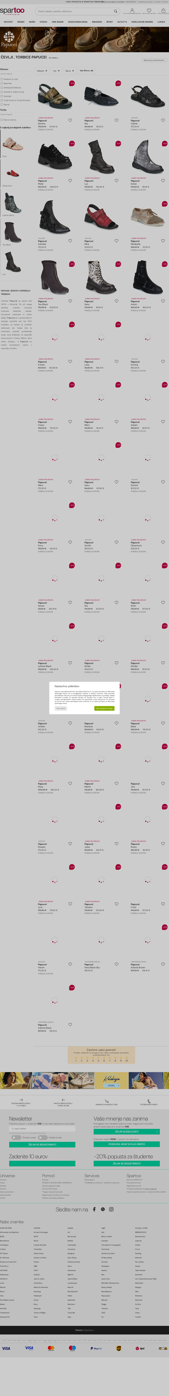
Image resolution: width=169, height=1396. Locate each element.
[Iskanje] (115, 11)
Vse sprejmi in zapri (104, 708)
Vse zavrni (60, 708)
